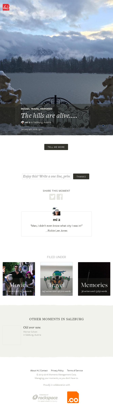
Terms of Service (75, 370)
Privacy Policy (57, 370)
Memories (46, 108)
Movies (25, 108)
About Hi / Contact (39, 370)
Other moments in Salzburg (56, 319)
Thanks (81, 176)
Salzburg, (42, 122)
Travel (35, 108)
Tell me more (56, 147)
